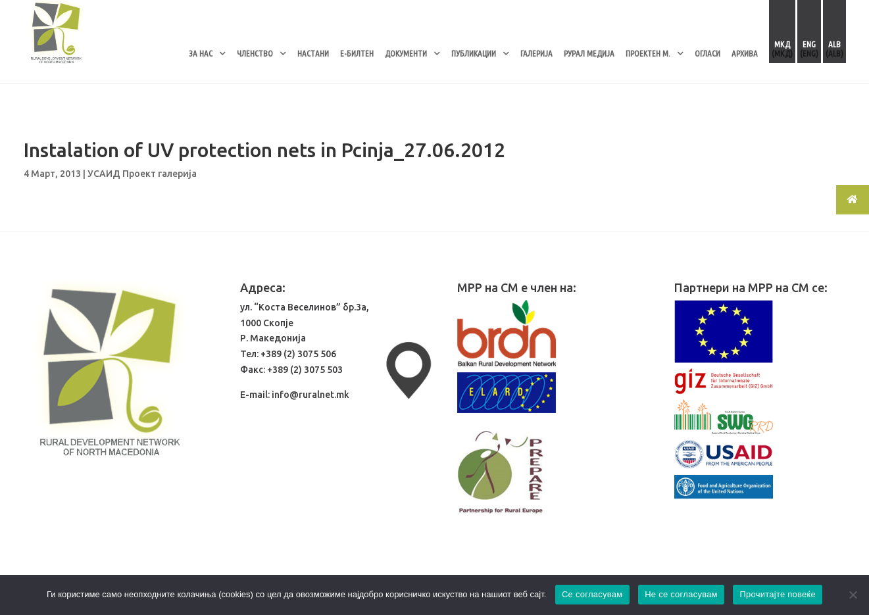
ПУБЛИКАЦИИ (473, 53)
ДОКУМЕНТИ (406, 53)
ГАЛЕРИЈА (536, 53)
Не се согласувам (681, 594)
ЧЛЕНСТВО (255, 53)
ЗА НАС (200, 53)
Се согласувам (592, 594)
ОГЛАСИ (707, 53)
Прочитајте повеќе (777, 594)
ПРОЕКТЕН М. (648, 53)
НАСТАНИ (313, 53)
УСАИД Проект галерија (142, 173)
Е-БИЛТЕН (357, 53)
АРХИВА (745, 53)
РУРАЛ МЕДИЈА (589, 53)
